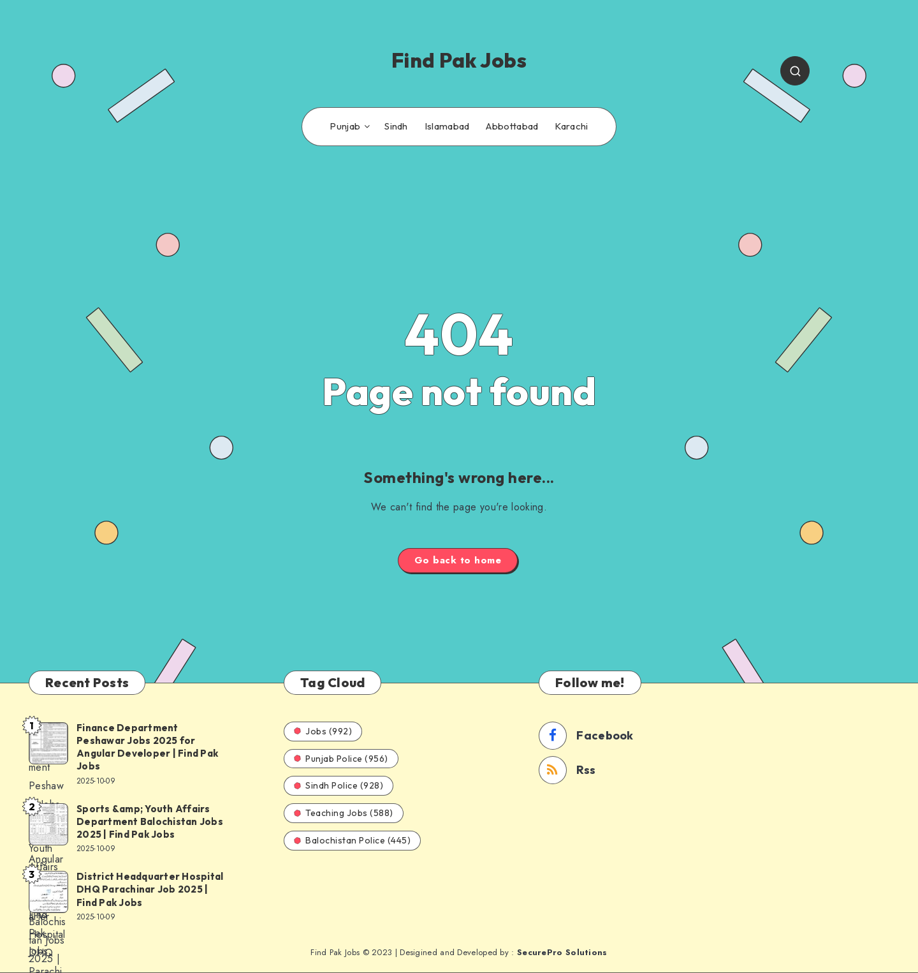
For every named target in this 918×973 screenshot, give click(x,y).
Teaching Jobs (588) (343, 813)
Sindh (396, 126)
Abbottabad (512, 126)
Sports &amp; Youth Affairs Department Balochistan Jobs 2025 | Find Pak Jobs (149, 822)
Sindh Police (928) (338, 785)
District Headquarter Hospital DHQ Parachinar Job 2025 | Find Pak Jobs (149, 889)
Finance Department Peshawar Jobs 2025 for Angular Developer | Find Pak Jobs (147, 747)
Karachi (571, 126)
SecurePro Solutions (562, 952)
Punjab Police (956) (341, 758)
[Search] (795, 70)
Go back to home (458, 560)
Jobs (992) (323, 731)
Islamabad (447, 126)
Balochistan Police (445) (352, 840)
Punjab (345, 126)
